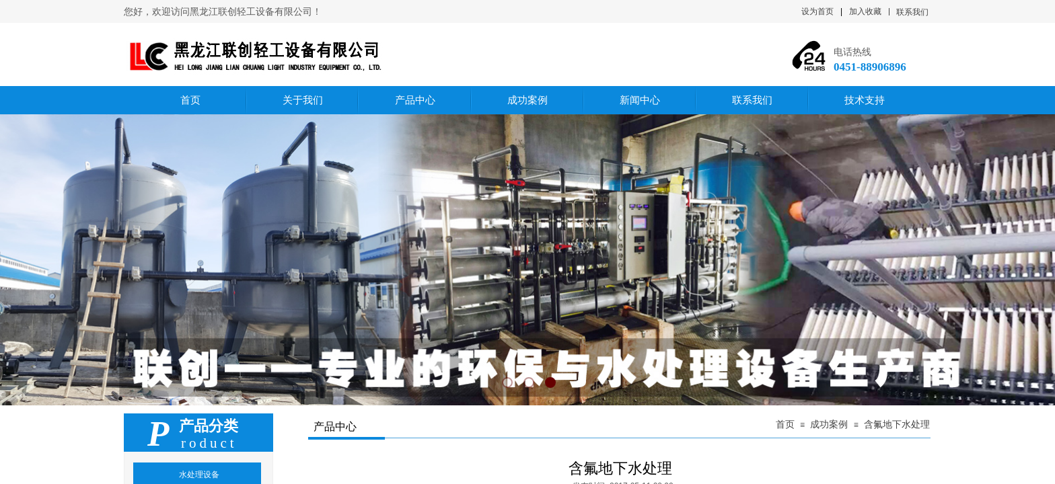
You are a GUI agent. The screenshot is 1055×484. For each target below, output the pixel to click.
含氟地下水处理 (897, 424)
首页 (785, 424)
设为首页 (817, 11)
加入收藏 (865, 11)
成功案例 (829, 424)
